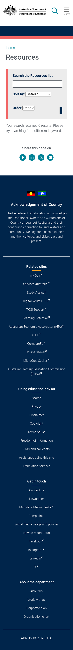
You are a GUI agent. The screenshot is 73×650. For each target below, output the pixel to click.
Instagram (35, 550)
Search (36, 398)
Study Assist (35, 292)
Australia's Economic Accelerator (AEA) (35, 326)
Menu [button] (67, 14)
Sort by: (19, 94)
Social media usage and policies (36, 524)
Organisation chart (36, 616)
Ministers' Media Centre (35, 507)
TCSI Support (35, 309)
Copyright (36, 423)
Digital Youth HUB (35, 301)
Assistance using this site (36, 457)
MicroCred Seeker (35, 361)
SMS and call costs (37, 449)
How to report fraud (36, 533)
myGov (35, 275)
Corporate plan (36, 608)
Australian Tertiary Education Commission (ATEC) (36, 371)
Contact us (36, 490)
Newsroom (36, 499)
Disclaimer (36, 415)
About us (36, 591)
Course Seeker (35, 352)
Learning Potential (35, 318)
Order (17, 108)
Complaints (36, 516)
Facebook (35, 541)
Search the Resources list (33, 76)
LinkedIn (35, 558)
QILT (35, 335)
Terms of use (36, 432)
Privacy (37, 406)
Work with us (36, 599)
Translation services (36, 466)
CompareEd (35, 344)
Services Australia (35, 284)
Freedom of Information (36, 440)
